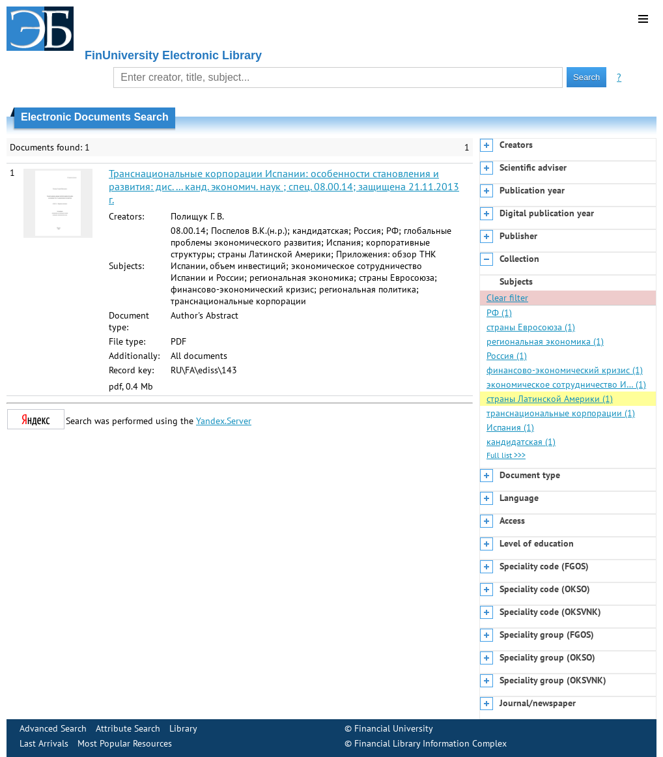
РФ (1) (499, 313)
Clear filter (507, 298)
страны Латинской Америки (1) (550, 399)
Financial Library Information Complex (430, 743)
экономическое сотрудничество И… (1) (566, 384)
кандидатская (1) (521, 442)
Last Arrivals (44, 743)
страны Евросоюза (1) (531, 327)
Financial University (393, 728)
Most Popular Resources (125, 743)
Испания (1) (510, 427)
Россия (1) (507, 356)
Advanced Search (53, 728)
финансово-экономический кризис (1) (565, 370)
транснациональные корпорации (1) (561, 413)
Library (183, 728)
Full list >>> (506, 455)
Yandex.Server (223, 421)
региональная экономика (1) (545, 341)
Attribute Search (128, 728)
